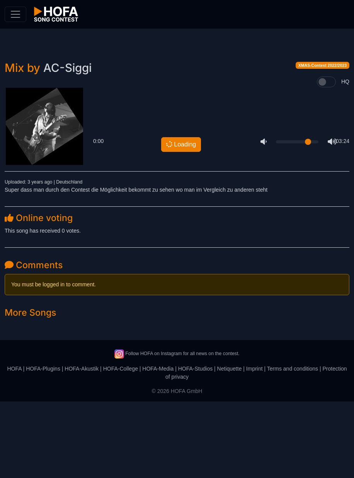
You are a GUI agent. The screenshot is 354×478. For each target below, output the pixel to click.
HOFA (14, 445)
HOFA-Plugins (43, 445)
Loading (180, 221)
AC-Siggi (67, 144)
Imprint (254, 445)
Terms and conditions (292, 445)
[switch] (326, 158)
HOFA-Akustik (82, 445)
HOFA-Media (158, 445)
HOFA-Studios (195, 445)
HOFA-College (120, 445)
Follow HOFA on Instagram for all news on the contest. (176, 430)
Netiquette (229, 445)
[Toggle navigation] (15, 14)
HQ (345, 158)
